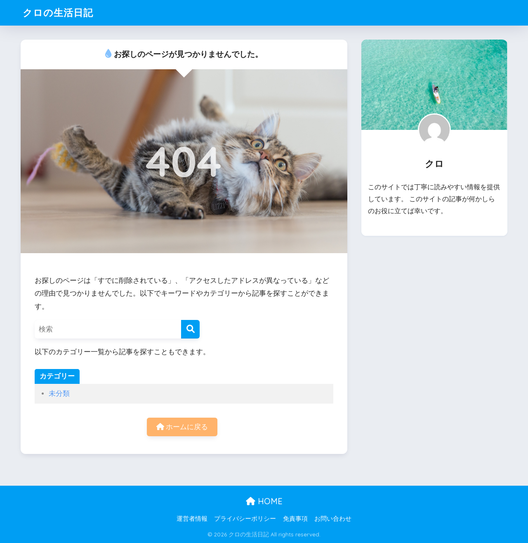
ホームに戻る (182, 427)
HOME (264, 501)
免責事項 (295, 518)
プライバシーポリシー (245, 518)
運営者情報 (192, 518)
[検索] (190, 329)
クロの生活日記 (58, 13)
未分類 (59, 393)
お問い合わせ (332, 518)
